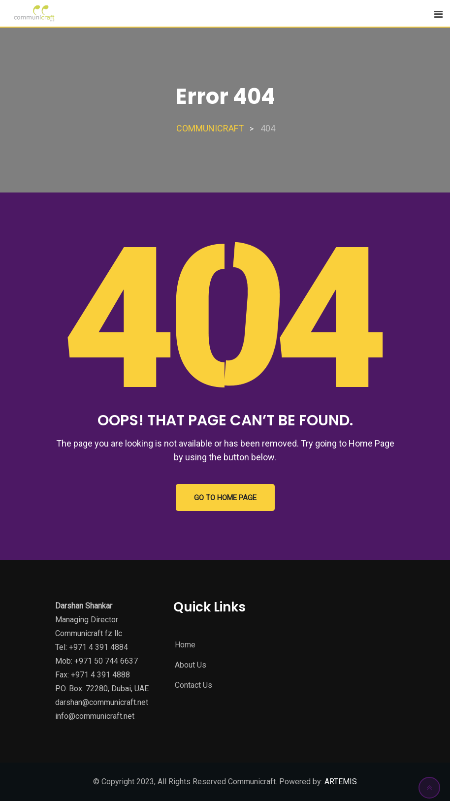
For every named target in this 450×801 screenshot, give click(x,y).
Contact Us (193, 685)
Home (185, 644)
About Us (190, 665)
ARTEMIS (339, 781)
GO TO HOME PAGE (225, 497)
